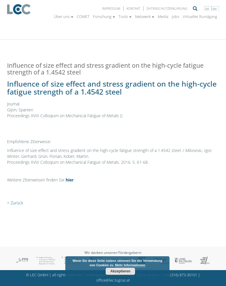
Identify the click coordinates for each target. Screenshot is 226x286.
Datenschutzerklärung (167, 8)
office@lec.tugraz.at (113, 280)
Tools (125, 16)
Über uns (63, 16)
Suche (195, 8)
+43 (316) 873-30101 (180, 274)
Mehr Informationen (130, 265)
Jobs (175, 16)
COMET (83, 16)
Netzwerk (144, 16)
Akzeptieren (120, 271)
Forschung (104, 16)
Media (163, 16)
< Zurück (15, 203)
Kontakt (133, 8)
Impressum (111, 8)
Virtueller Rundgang (200, 16)
